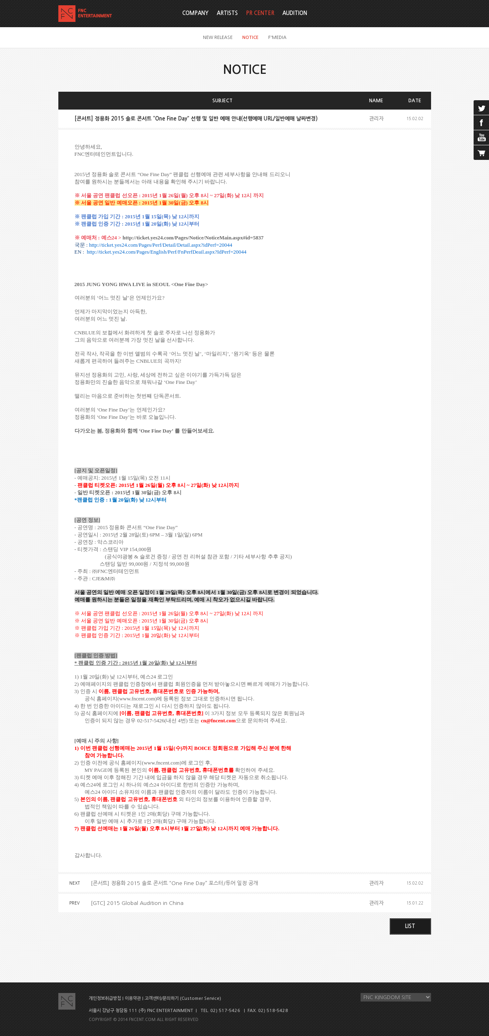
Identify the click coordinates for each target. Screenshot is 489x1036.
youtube (481, 137)
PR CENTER (260, 13)
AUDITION (294, 13)
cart (481, 152)
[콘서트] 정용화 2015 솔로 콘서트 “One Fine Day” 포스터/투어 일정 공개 (174, 883)
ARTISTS (227, 13)
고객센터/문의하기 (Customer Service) (183, 998)
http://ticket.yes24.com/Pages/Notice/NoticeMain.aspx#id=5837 (193, 238)
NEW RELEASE (218, 37)
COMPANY (195, 13)
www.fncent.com (137, 699)
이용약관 (133, 998)
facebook (481, 122)
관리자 (376, 118)
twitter (481, 107)
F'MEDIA (277, 37)
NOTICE (250, 37)
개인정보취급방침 (105, 998)
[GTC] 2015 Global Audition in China (137, 903)
